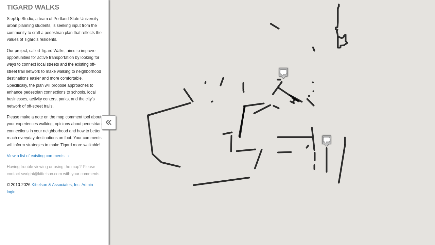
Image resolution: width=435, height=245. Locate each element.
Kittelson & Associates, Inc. (56, 184)
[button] (326, 140)
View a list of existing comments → (38, 155)
